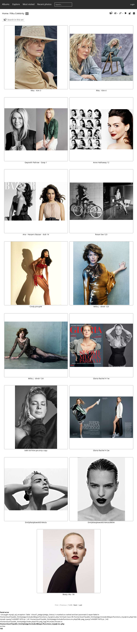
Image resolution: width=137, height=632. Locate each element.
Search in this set (15, 19)
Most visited (28, 4)
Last (80, 605)
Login (132, 4)
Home (5, 13)
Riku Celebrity (17, 13)
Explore (16, 4)
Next (75, 605)
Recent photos (44, 4)
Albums (5, 4)
